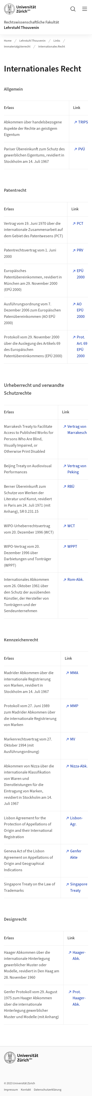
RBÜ (70, 486)
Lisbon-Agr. (76, 821)
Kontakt (26, 1090)
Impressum (11, 1090)
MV (72, 739)
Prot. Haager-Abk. (79, 998)
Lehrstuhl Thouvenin (21, 27)
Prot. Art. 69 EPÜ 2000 (82, 346)
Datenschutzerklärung (47, 1090)
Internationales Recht (51, 47)
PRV (80, 250)
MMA (74, 673)
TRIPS (83, 122)
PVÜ (81, 149)
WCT (71, 526)
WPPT (72, 546)
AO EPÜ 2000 (81, 310)
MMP (74, 706)
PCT (80, 223)
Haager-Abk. (79, 956)
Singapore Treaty (78, 887)
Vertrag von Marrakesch (77, 430)
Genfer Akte (75, 854)
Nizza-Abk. (79, 766)
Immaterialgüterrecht (17, 47)
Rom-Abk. (75, 579)
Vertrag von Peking (76, 469)
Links (56, 41)
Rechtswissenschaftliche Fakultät (31, 22)
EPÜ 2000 (81, 274)
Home (8, 41)
